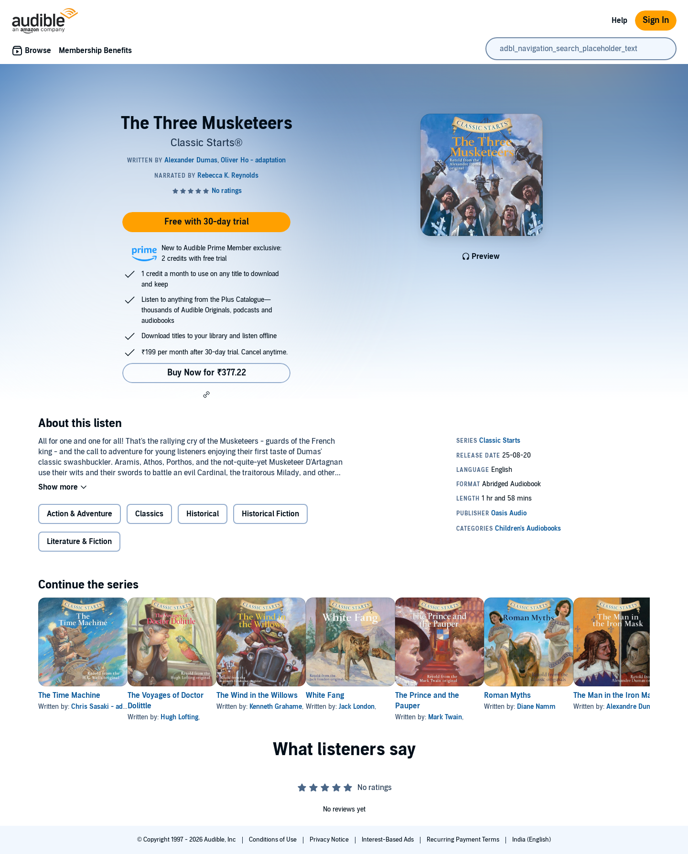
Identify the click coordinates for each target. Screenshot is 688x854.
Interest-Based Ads (388, 839)
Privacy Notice (330, 839)
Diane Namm (612, 707)
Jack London (402, 707)
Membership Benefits (95, 50)
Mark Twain (506, 717)
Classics (149, 514)
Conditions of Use (273, 839)
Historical (202, 514)
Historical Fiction (270, 514)
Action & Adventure (79, 514)
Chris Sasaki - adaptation (108, 707)
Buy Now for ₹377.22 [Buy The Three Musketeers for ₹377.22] (206, 373)
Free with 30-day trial (206, 222)
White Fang (371, 695)
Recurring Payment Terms (464, 839)
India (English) (531, 839)
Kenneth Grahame (306, 707)
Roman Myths (583, 695)
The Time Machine (69, 695)
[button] (206, 394)
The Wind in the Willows (287, 695)
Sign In (656, 20)
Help (619, 20)
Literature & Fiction (79, 541)
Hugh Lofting (195, 717)
